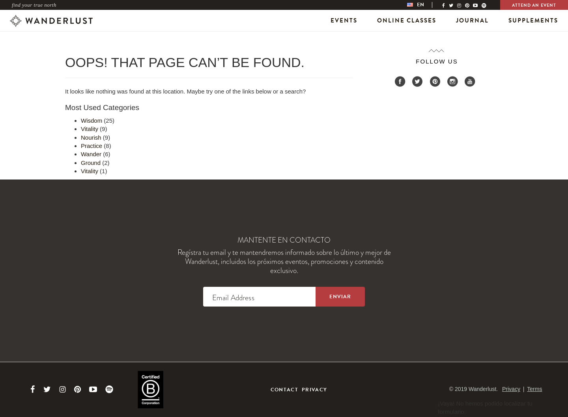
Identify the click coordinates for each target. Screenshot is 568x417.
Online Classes (406, 20)
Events (344, 20)
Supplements (533, 20)
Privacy (314, 390)
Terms (534, 389)
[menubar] (423, 5)
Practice (91, 145)
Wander (91, 154)
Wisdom (91, 120)
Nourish (91, 137)
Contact (284, 390)
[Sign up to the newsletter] (340, 297)
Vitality (89, 128)
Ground (91, 162)
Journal (472, 20)
